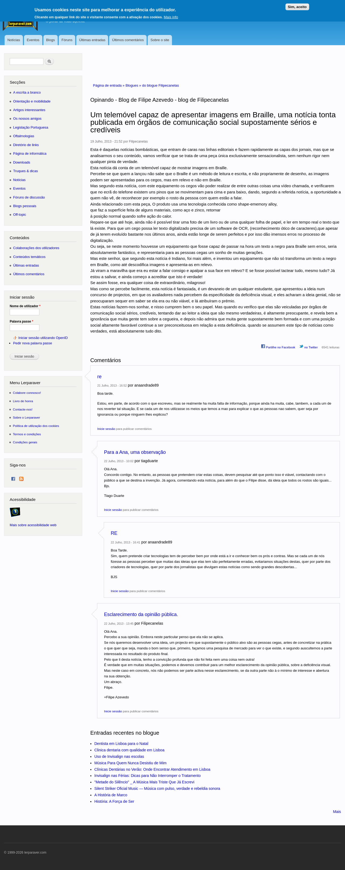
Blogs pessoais (24, 206)
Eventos (33, 40)
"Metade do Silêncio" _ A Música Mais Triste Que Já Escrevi (144, 782)
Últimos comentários (128, 40)
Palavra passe (21, 321)
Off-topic (19, 215)
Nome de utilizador (25, 306)
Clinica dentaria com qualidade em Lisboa (129, 750)
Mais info (171, 15)
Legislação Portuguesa (30, 127)
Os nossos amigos (27, 118)
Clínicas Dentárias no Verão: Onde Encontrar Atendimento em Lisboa (152, 769)
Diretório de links (26, 145)
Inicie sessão (106, 428)
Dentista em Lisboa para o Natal (121, 743)
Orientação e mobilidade (32, 101)
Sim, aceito (297, 5)
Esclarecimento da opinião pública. (141, 614)
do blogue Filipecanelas (160, 85)
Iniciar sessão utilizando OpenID (43, 338)
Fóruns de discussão (29, 197)
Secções (17, 82)
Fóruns (66, 40)
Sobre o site (159, 40)
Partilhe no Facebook (278, 346)
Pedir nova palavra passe (32, 343)
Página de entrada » (109, 85)
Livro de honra (23, 401)
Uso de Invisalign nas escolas (119, 756)
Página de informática (30, 153)
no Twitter (308, 346)
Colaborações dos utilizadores (36, 248)
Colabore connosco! (27, 392)
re (99, 376)
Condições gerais (25, 442)
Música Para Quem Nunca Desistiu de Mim (130, 763)
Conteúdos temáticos (29, 257)
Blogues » (134, 85)
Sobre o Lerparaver (26, 417)
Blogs (50, 40)
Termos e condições (27, 434)
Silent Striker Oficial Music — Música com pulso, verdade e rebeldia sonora (157, 788)
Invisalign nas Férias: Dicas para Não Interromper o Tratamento (147, 775)
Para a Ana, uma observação (135, 452)
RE (114, 533)
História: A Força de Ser (114, 801)
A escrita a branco (27, 92)
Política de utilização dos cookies (36, 425)
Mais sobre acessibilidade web (33, 525)
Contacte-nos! (23, 409)
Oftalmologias (23, 136)
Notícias (13, 40)
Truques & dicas (25, 171)
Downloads (21, 162)
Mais (337, 811)
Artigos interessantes (29, 110)
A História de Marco (110, 795)
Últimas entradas (92, 40)
